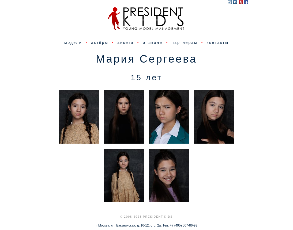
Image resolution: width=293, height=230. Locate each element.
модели (73, 42)
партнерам (185, 42)
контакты (217, 42)
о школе (153, 42)
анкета (125, 42)
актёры (99, 42)
